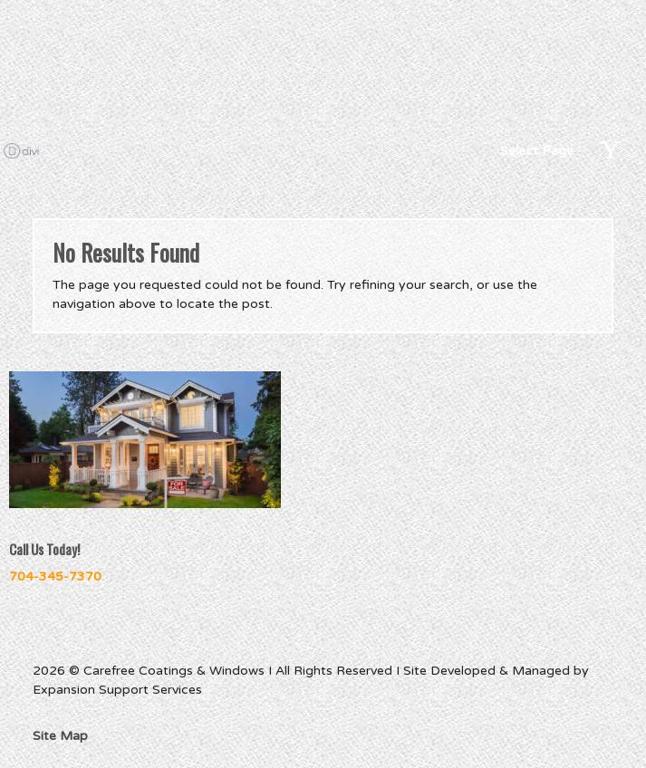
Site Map (60, 736)
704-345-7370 (55, 576)
